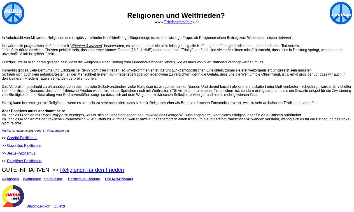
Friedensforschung (179, 22)
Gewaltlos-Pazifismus (24, 146)
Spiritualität (53, 179)
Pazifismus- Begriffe (84, 179)
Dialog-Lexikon (38, 206)
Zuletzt (59, 206)
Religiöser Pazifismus (24, 161)
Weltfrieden (32, 179)
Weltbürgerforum (58, 130)
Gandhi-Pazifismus (22, 138)
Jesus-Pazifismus (21, 153)
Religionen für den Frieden (92, 170)
